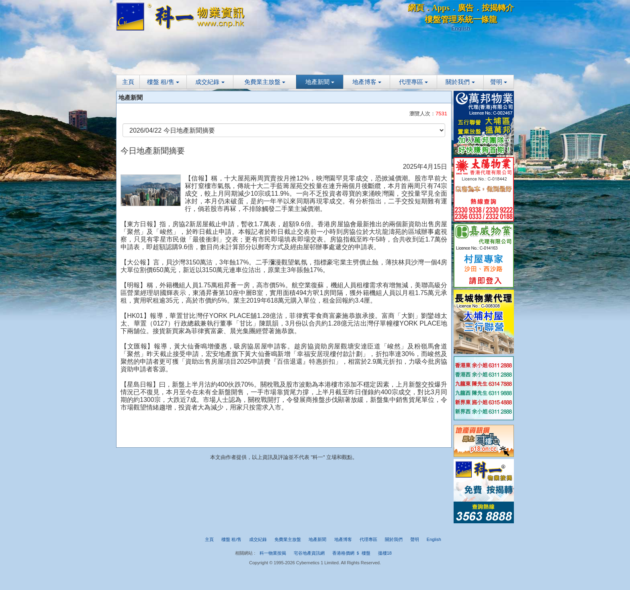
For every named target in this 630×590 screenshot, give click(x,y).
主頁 (128, 81)
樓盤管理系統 (449, 19)
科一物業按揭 (273, 553)
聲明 (498, 81)
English (460, 28)
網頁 (416, 7)
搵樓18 (385, 553)
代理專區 (413, 81)
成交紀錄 (209, 81)
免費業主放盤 (264, 81)
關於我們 (460, 81)
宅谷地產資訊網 (309, 553)
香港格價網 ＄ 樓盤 (351, 553)
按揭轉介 (498, 7)
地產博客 (366, 81)
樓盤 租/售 (163, 81)
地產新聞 (319, 81)
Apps (441, 7)
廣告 (466, 7)
